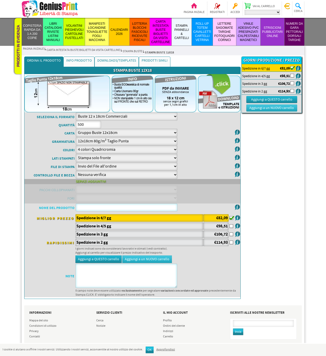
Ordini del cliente (174, 326)
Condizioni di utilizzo (43, 326)
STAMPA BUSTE (132, 51)
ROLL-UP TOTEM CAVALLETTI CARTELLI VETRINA (202, 32)
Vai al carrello (264, 6)
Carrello (168, 337)
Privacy (34, 331)
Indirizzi (168, 331)
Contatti (34, 337)
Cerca (99, 321)
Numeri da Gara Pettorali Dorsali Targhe (294, 32)
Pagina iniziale (194, 12)
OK (149, 350)
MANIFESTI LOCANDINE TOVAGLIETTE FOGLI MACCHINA (97, 32)
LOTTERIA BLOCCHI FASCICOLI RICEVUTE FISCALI (140, 32)
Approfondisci (165, 350)
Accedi (235, 12)
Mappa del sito (38, 321)
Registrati (217, 12)
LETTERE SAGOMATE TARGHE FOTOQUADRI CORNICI (224, 32)
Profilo (167, 321)
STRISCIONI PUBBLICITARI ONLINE (272, 32)
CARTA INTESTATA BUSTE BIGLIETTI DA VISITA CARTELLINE (83, 50)
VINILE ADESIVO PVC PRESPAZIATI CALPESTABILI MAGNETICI (248, 32)
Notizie (100, 326)
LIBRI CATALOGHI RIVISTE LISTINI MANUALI (53, 32)
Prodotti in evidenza (18, 46)
